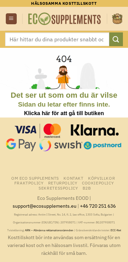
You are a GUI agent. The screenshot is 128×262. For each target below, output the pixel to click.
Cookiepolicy (98, 182)
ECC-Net (116, 230)
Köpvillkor (101, 178)
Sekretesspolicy (58, 188)
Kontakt (73, 178)
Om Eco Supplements (35, 178)
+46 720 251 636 (98, 206)
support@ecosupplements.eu (44, 206)
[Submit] (116, 39)
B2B (87, 188)
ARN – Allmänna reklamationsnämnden (49, 230)
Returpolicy (62, 182)
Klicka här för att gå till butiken (64, 113)
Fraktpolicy (29, 182)
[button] (11, 19)
